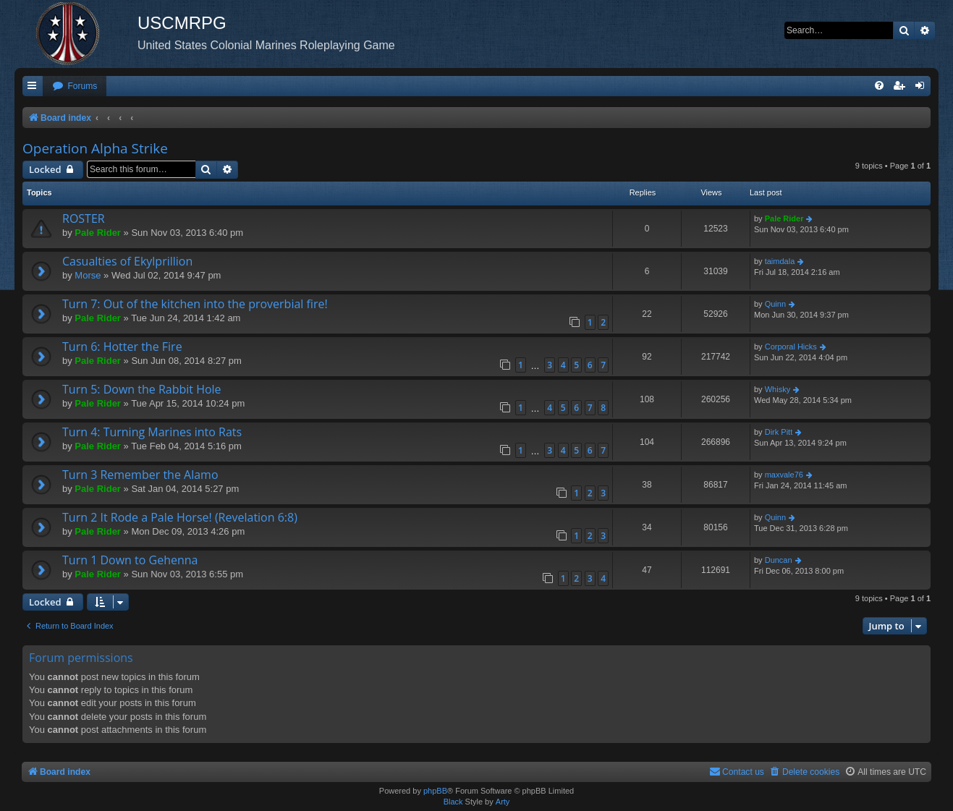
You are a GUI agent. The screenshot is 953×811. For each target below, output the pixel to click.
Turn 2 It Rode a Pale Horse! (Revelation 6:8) (179, 517)
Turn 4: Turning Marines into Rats (152, 432)
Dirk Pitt (779, 432)
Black (453, 801)
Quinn (775, 304)
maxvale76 (784, 474)
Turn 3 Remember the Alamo (140, 475)
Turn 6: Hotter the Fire (122, 346)
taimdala (780, 261)
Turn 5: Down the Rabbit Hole (141, 389)
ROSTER (83, 218)
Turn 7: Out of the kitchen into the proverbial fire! (195, 304)
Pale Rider (98, 232)
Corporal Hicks (791, 346)
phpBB (435, 790)
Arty (503, 801)
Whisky (777, 389)
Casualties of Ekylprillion (127, 261)
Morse (88, 275)
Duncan (778, 560)
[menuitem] (74, 86)
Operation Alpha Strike (95, 148)
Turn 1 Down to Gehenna (130, 560)
